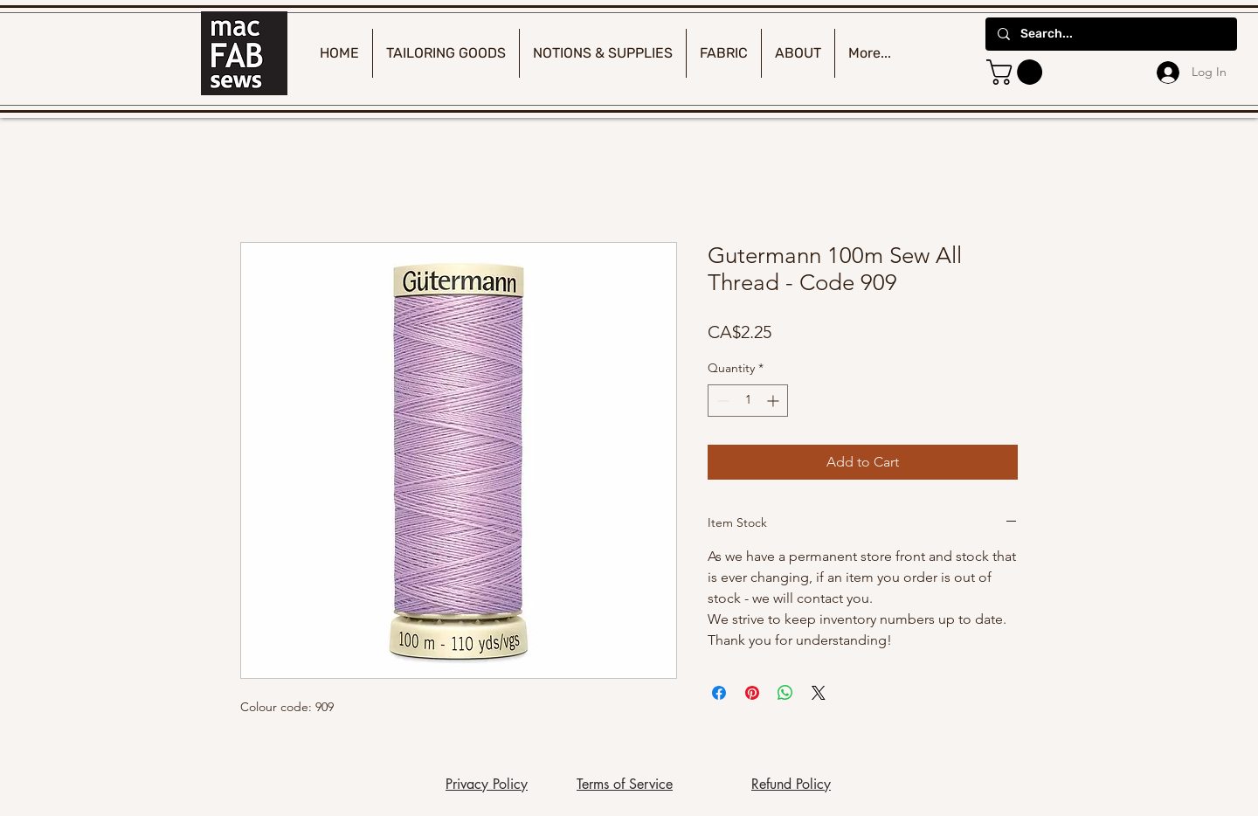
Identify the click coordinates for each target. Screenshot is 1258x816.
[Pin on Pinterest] (752, 692)
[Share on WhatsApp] (785, 692)
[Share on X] (818, 692)
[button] (1017, 72)
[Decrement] (721, 400)
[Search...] (1110, 34)
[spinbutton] (748, 400)
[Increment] (774, 400)
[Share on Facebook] (718, 692)
